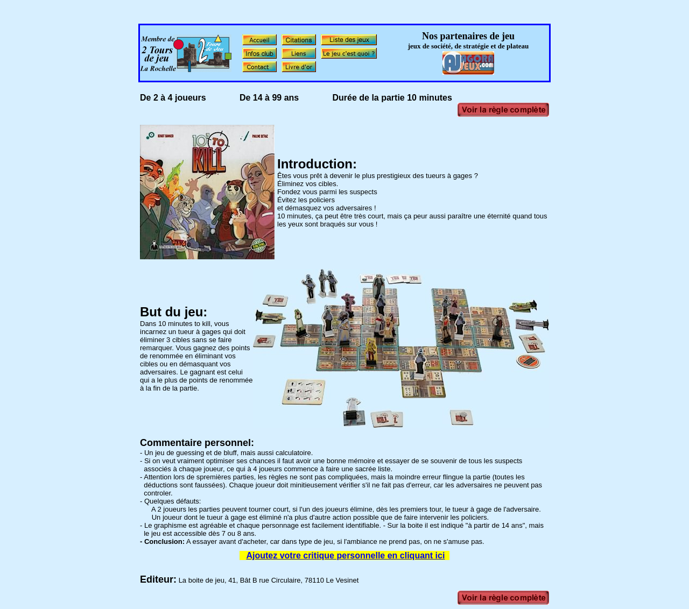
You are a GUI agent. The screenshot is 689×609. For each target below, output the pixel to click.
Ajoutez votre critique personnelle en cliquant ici (345, 555)
